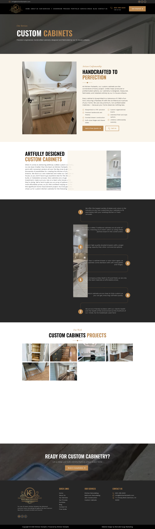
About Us (34, 9)
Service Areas (86, 9)
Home (28, 9)
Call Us (112, 128)
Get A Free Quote (93, 128)
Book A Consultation (76, 468)
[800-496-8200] (111, 8)
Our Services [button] (45, 9)
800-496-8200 (119, 8)
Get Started (137, 9)
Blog (95, 9)
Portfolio (75, 9)
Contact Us (102, 9)
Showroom (57, 9)
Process (66, 9)
